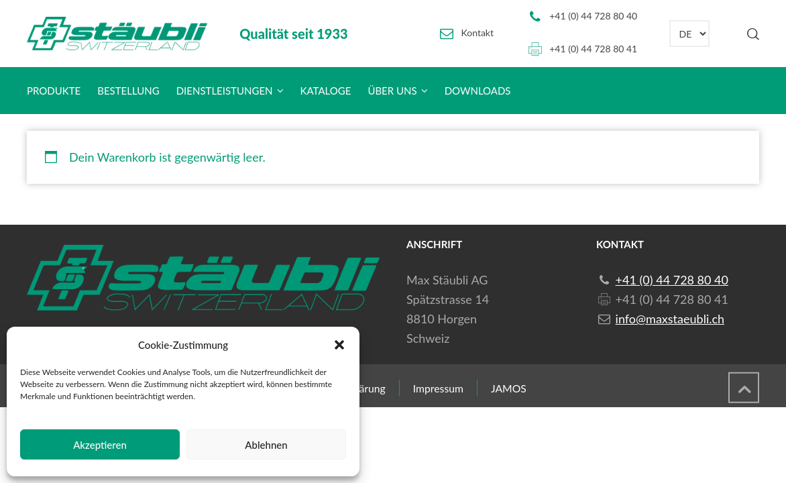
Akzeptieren (100, 445)
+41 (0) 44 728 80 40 (593, 15)
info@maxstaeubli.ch (670, 318)
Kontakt (477, 32)
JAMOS (508, 388)
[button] (339, 345)
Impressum (438, 388)
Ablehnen (266, 445)
